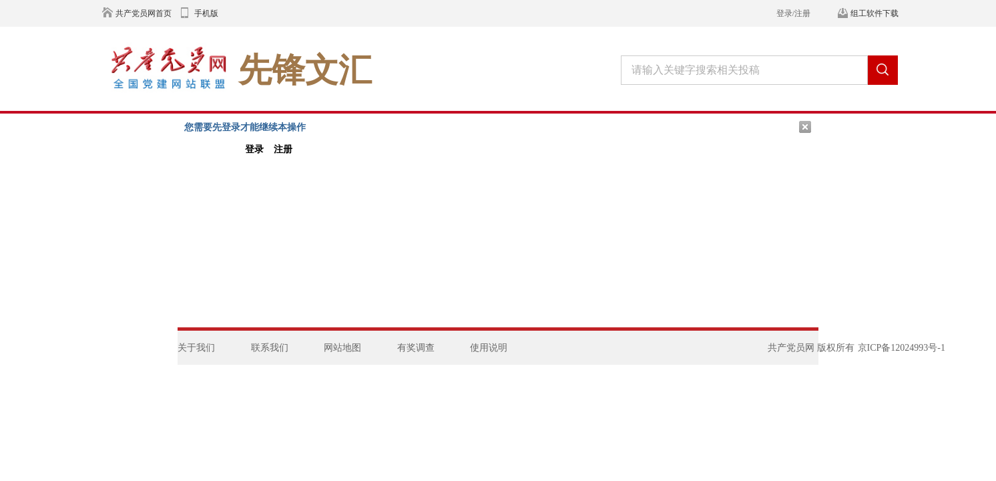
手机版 (206, 13)
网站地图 (342, 348)
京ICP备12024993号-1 (901, 348)
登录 (254, 149)
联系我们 (269, 348)
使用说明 (488, 348)
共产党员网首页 (143, 13)
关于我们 (196, 348)
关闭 (805, 127)
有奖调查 (416, 348)
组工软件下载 (874, 13)
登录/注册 (793, 13)
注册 (283, 149)
